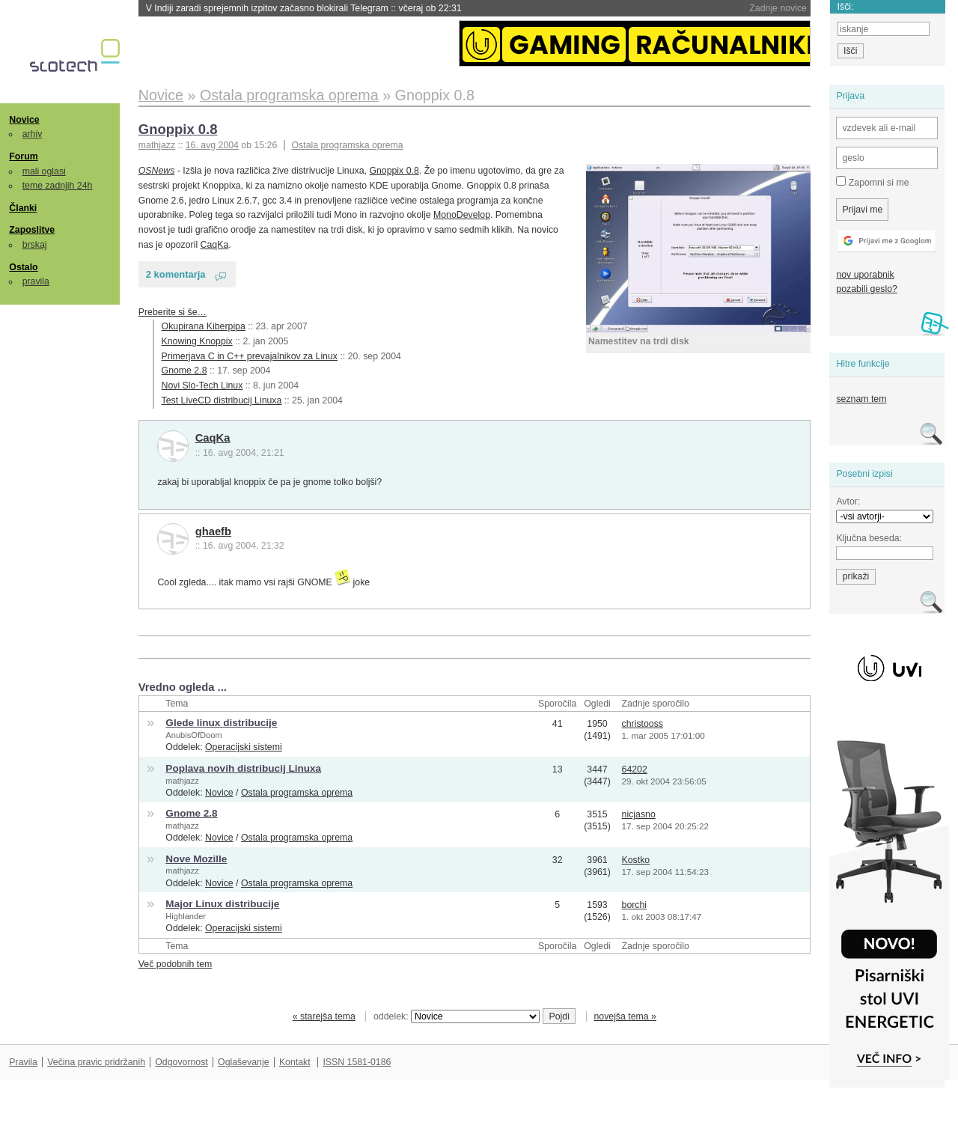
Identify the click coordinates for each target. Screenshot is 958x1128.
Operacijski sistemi (243, 747)
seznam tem (861, 399)
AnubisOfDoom (193, 735)
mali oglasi (44, 171)
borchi (634, 905)
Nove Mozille (196, 859)
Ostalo (23, 267)
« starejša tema (324, 1016)
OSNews (156, 170)
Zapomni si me (872, 182)
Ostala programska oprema (347, 145)
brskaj (34, 245)
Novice (24, 120)
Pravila (23, 1062)
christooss (642, 724)
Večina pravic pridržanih (96, 1062)
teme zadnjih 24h (57, 185)
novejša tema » (625, 1016)
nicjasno (639, 814)
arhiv (32, 134)
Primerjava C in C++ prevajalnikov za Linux (250, 356)
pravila (35, 281)
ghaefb (213, 531)
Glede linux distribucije (221, 722)
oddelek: (456, 1016)
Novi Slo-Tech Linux (202, 385)
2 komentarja (176, 274)
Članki (23, 208)
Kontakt (295, 1062)
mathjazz (181, 780)
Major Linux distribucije (222, 903)
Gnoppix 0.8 (178, 129)
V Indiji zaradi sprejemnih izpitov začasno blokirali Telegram (304, 8)
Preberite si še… (172, 312)
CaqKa (215, 245)
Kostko (636, 860)
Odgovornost (181, 1062)
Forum (23, 156)
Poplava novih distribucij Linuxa (243, 768)
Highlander (185, 916)
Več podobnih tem (175, 964)
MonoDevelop (461, 215)
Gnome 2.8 (184, 370)
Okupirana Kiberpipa (203, 326)
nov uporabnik (865, 274)
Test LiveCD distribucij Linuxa (222, 400)
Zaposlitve (32, 230)
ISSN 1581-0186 (357, 1062)
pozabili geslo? (866, 289)
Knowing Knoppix (197, 341)
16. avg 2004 (212, 145)
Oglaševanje (243, 1062)
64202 (634, 769)
